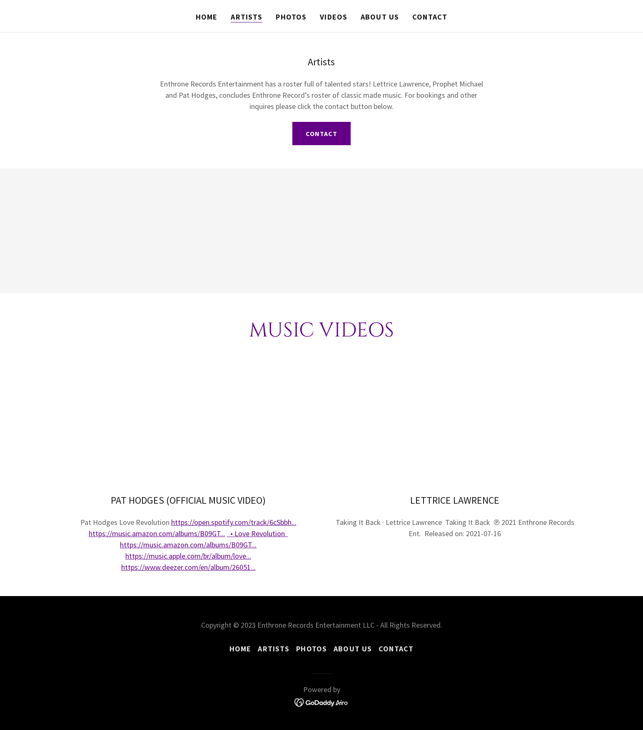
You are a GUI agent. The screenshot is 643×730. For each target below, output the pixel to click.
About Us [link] (380, 17)
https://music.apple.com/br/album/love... (188, 556)
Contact (321, 133)
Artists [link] (246, 17)
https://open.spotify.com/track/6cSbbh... (234, 522)
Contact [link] (429, 17)
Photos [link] (291, 17)
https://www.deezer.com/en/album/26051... (188, 567)
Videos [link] (333, 17)
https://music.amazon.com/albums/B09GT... (157, 533)
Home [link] (207, 17)
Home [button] (240, 648)
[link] (321, 701)
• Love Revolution (258, 533)
